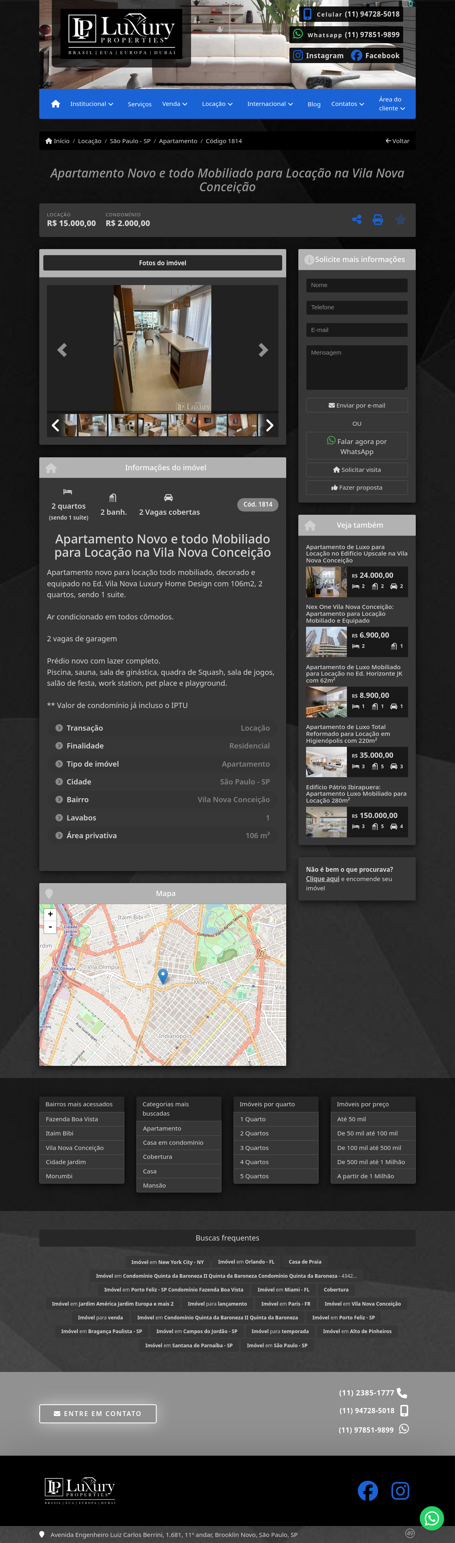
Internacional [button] (266, 103)
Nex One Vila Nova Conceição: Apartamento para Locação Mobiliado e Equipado (349, 613)
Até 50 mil (351, 1119)
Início (57, 141)
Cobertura (157, 1156)
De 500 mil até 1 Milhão (371, 1162)
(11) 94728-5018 (372, 14)
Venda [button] (171, 103)
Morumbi (59, 1176)
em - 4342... (226, 1275)
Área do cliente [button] (390, 103)
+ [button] (50, 915)
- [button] (50, 927)
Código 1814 (224, 141)
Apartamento (178, 141)
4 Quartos (254, 1162)
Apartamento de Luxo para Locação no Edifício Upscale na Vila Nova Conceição (357, 553)
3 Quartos (254, 1148)
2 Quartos (254, 1133)
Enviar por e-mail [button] (357, 405)
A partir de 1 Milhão (365, 1176)
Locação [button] (213, 103)
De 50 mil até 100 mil (367, 1133)
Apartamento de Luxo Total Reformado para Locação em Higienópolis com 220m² (348, 733)
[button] (64, 350)
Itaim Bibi (59, 1133)
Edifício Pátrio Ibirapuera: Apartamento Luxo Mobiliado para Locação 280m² (356, 793)
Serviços (140, 104)
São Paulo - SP (130, 141)
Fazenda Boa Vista (72, 1119)
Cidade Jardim (66, 1162)
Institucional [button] (88, 103)
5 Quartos (254, 1176)
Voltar (398, 141)
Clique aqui (323, 879)
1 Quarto (253, 1119)
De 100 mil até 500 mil (369, 1148)
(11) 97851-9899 (372, 34)
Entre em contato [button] (98, 1413)
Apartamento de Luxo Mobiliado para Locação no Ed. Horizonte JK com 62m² (354, 673)
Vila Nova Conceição (75, 1148)
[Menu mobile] (55, 104)
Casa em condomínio (173, 1142)
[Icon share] (318, 55)
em (168, 1262)
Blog (314, 104)
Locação (90, 141)
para (217, 1303)
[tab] (73, 263)
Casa (150, 1171)
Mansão (154, 1185)
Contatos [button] (344, 103)
